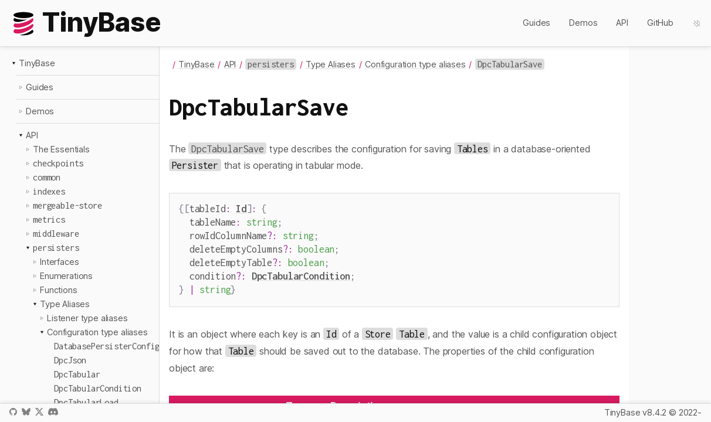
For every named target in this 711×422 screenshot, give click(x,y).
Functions (58, 290)
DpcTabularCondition (301, 269)
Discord (53, 412)
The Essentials (61, 149)
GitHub (660, 23)
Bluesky (26, 412)
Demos (583, 23)
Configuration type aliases (97, 332)
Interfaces (59, 262)
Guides (536, 23)
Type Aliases (65, 304)
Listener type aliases (87, 318)
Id (241, 208)
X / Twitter (39, 412)
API (622, 23)
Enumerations (66, 276)
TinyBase (37, 63)
